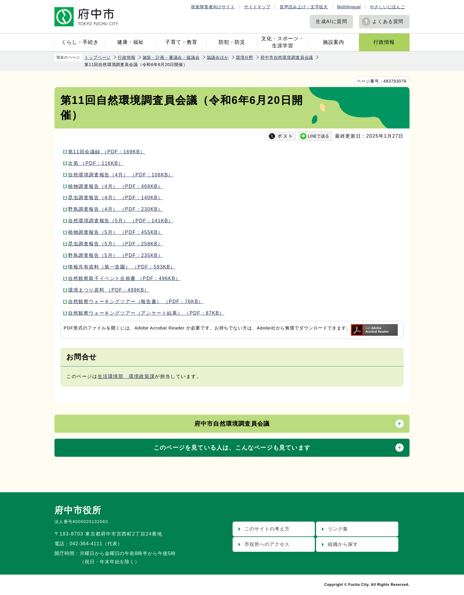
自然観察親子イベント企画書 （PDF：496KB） (124, 278)
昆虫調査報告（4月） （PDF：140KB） (115, 197)
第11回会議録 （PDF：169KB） (106, 151)
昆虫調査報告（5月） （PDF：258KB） (115, 243)
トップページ (97, 57)
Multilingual (349, 6)
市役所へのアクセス (267, 544)
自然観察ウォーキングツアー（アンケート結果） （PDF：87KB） (146, 313)
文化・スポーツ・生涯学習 (282, 42)
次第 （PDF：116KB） (95, 163)
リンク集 (338, 528)
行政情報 (384, 42)
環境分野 (244, 57)
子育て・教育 (181, 42)
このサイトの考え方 (267, 528)
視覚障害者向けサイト (213, 6)
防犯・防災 (232, 42)
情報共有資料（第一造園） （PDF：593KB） (121, 266)
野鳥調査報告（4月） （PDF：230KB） (115, 209)
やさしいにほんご (387, 6)
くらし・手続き (80, 42)
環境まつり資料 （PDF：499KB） (108, 289)
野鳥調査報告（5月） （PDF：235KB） (115, 255)
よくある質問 (388, 21)
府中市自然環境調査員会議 (286, 57)
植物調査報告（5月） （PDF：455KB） (115, 232)
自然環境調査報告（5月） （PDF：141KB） (120, 220)
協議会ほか (218, 57)
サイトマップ (257, 6)
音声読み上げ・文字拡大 (304, 6)
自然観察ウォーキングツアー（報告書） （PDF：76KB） (136, 301)
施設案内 (333, 42)
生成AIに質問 (331, 21)
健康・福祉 (130, 42)
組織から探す (343, 544)
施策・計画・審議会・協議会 (171, 57)
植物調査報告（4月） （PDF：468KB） (115, 186)
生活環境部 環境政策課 (126, 376)
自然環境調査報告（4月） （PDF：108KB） (120, 174)
